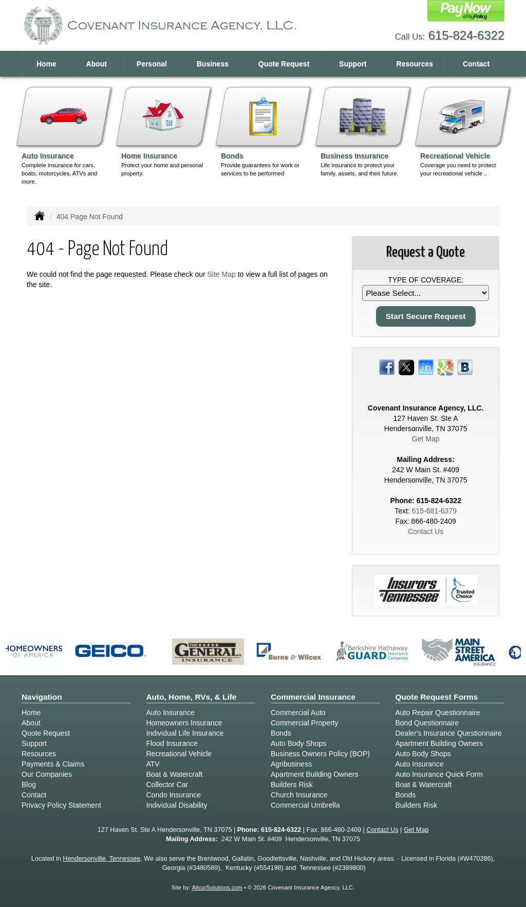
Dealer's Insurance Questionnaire (449, 733)
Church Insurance (299, 795)
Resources (39, 754)
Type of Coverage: (425, 280)
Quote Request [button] (284, 64)
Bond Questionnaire (427, 723)
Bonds (281, 733)
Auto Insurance (170, 712)
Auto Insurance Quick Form (439, 774)
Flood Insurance (172, 743)
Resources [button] (415, 64)
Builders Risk (292, 784)
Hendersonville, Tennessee (101, 858)
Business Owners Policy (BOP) (320, 754)
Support (34, 743)
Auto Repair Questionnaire (438, 712)
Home (46, 64)
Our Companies (47, 774)
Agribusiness (291, 764)
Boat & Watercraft (174, 774)
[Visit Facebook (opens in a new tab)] (387, 367)
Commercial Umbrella (305, 805)
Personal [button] (152, 64)
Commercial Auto (298, 712)
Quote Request (46, 733)
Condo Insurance (173, 795)
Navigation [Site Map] (42, 696)
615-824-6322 (466, 35)
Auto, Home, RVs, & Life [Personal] (191, 696)
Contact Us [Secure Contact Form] (425, 531)
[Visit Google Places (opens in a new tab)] (445, 367)
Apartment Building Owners (314, 774)
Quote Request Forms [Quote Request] (437, 696)
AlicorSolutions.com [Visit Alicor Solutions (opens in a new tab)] (217, 887)
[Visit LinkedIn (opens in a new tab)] (426, 367)
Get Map (426, 439)
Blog (29, 784)
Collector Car (167, 784)
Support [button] (353, 64)
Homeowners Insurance (184, 723)
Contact (476, 64)
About (96, 64)
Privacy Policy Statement (61, 805)
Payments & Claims (53, 764)
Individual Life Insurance (185, 733)
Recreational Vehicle (179, 754)
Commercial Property (304, 723)
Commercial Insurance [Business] (313, 696)
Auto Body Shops (298, 743)
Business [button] (213, 64)
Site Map (222, 274)
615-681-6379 (434, 511)
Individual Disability (177, 805)
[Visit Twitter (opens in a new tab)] (406, 367)
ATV (153, 764)
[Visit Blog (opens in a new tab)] (465, 367)
